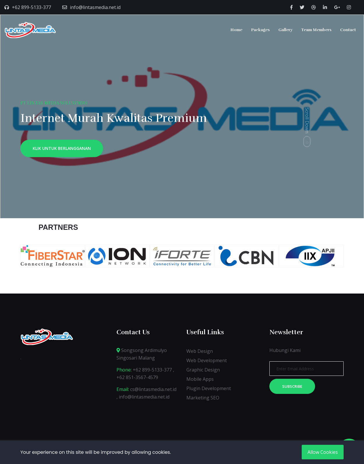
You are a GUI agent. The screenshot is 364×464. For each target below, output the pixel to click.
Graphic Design (203, 370)
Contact (348, 29)
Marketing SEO (202, 397)
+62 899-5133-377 (31, 7)
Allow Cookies (323, 452)
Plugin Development (208, 388)
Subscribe (292, 386)
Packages (260, 29)
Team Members (316, 29)
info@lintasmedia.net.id (95, 7)
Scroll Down (307, 120)
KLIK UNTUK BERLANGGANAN (62, 149)
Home (236, 29)
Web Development (206, 360)
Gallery (285, 29)
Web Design (199, 351)
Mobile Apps (200, 379)
